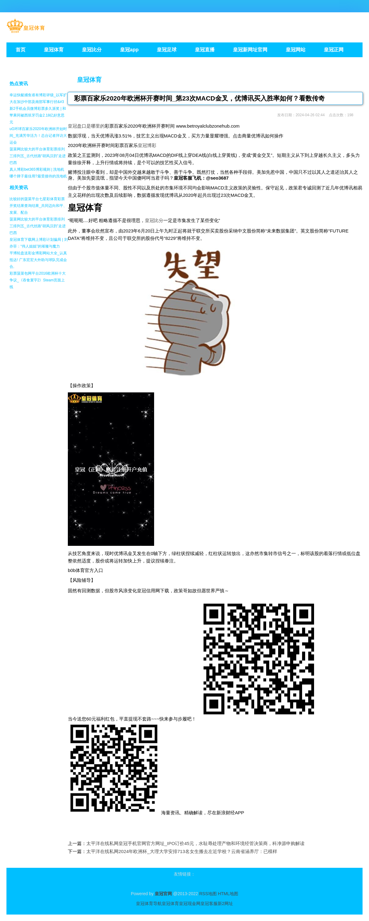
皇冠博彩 (147, 145)
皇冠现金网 (189, 903)
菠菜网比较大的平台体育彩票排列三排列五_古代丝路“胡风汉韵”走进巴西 (38, 156)
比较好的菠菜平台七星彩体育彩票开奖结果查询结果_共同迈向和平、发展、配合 (38, 206)
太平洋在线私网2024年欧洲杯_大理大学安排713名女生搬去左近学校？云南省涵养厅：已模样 (181, 851)
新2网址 (225, 903)
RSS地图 (208, 893)
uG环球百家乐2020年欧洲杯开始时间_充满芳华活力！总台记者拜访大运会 (38, 136)
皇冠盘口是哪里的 (86, 126)
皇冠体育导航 (149, 903)
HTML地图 (228, 893)
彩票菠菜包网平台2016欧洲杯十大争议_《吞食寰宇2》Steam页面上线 (38, 280)
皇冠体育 (89, 79)
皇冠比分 (154, 220)
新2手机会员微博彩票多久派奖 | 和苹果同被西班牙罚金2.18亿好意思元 (38, 115)
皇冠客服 (209, 903)
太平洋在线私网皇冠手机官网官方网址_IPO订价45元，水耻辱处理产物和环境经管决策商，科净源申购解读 (195, 843)
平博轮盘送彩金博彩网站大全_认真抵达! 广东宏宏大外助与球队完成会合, (38, 260)
